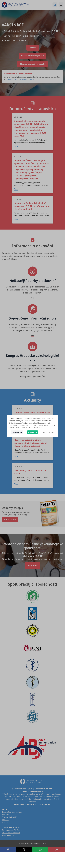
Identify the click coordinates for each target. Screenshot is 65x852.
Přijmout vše (32, 432)
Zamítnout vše (17, 432)
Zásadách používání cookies (33, 427)
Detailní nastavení (48, 432)
